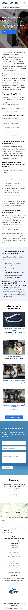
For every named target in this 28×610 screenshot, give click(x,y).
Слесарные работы (14, 563)
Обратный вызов (21, 3)
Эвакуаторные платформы (14, 541)
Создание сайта (17, 608)
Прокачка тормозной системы (14, 380)
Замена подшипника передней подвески (14, 406)
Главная (3, 7)
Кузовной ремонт (14, 547)
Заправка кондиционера (14, 572)
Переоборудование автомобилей (14, 538)
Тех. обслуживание (14, 565)
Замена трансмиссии (14, 356)
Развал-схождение (14, 570)
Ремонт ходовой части (14, 561)
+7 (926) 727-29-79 (14, 2)
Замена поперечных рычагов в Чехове (14, 329)
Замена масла (14, 545)
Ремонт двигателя (14, 552)
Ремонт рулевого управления (14, 556)
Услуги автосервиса (14, 543)
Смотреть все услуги (14, 417)
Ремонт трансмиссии (14, 558)
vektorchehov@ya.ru (14, 496)
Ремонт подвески (14, 554)
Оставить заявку (9, 32)
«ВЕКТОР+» (12, 97)
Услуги (7, 7)
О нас (14, 536)
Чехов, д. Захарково (14, 3)
